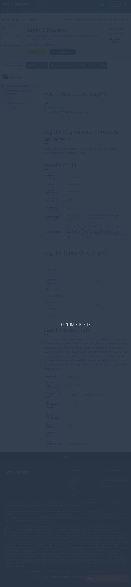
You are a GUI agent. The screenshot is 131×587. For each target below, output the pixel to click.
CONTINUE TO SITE (75, 324)
